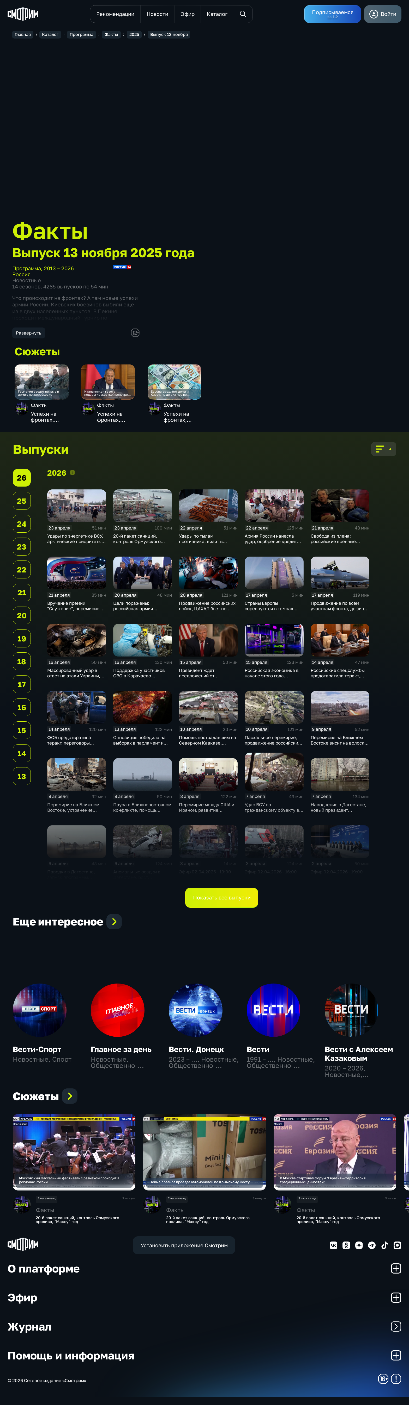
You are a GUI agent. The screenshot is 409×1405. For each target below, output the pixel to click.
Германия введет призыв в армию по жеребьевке (44, 396)
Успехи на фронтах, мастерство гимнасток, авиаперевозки (50, 420)
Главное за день (121, 1053)
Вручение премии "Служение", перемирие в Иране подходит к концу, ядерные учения (75, 616)
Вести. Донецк (196, 1053)
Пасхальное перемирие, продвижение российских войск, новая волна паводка (272, 750)
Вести (258, 1053)
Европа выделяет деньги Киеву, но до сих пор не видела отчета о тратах (176, 396)
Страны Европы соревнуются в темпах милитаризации (269, 613)
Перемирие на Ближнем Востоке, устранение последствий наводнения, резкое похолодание (75, 817)
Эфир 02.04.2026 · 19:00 (205, 876)
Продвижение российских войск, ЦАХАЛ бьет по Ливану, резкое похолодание (207, 616)
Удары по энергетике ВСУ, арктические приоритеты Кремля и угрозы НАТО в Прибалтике (75, 548)
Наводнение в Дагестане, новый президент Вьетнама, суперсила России (338, 817)
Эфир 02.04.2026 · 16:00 (271, 876)
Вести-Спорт (37, 1053)
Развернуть (28, 333)
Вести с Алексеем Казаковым (359, 1058)
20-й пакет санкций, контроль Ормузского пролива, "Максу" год (137, 546)
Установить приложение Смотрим (184, 1254)
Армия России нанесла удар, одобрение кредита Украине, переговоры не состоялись (272, 548)
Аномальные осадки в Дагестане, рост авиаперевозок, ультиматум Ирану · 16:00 (141, 884)
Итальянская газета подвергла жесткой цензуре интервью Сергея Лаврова (108, 396)
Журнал (204, 1334)
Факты (39, 408)
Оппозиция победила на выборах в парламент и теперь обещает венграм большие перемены (140, 750)
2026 (72, 477)
